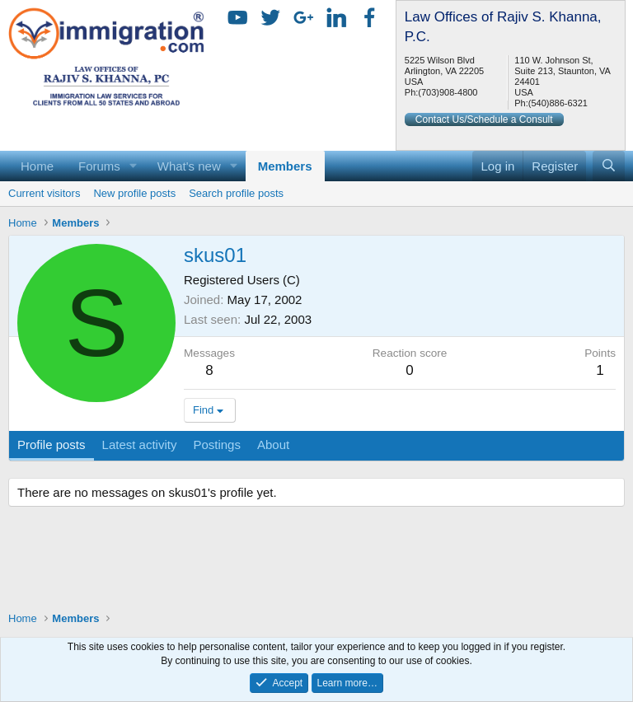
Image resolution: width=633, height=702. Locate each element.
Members (285, 166)
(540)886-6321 (558, 103)
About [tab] (273, 445)
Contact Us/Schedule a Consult (484, 119)
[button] (133, 166)
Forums (99, 166)
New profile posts (134, 193)
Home (37, 166)
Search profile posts (236, 193)
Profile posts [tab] (51, 445)
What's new (189, 166)
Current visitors (44, 193)
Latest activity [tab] (139, 445)
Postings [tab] (217, 445)
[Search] (609, 166)
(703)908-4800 (447, 92)
